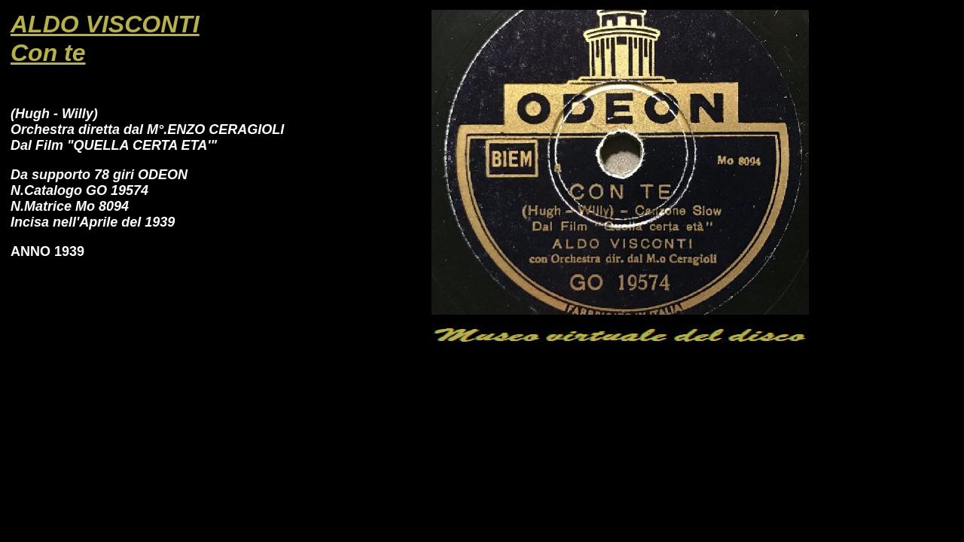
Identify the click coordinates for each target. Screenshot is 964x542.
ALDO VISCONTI (105, 24)
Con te (48, 52)
